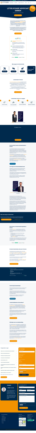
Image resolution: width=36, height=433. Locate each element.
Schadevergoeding (11, 2)
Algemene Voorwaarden (8, 429)
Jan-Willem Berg (12, 192)
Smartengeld (15, 2)
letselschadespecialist (13, 325)
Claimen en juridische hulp (21, 2)
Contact (28, 2)
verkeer (22, 252)
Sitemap (29, 429)
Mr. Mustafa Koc (13, 122)
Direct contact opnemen (31, 70)
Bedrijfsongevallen (3, 419)
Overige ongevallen (3, 420)
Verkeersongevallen (4, 418)
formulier (19, 259)
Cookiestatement (19, 429)
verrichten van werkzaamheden (18, 22)
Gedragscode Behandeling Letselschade (25, 429)
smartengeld (14, 236)
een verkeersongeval (22, 21)
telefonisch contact (24, 259)
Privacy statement (16, 429)
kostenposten (14, 229)
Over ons (26, 2)
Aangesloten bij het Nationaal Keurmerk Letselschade (17, 41)
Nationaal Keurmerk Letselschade (17, 159)
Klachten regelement (12, 429)
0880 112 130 (26, 0)
